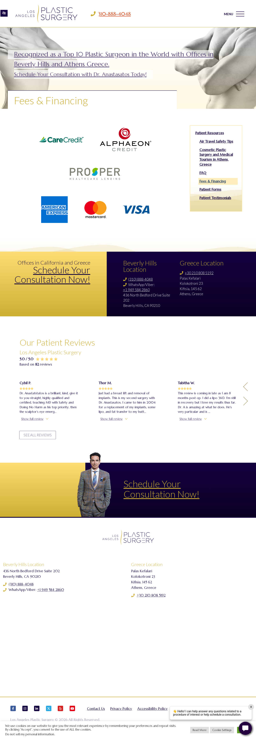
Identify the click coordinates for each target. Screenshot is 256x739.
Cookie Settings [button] (222, 730)
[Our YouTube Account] (72, 711)
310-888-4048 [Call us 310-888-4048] (114, 14)
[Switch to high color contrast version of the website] (4, 14)
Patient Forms (210, 189)
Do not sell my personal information (29, 734)
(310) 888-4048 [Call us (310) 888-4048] (140, 279)
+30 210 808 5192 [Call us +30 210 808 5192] (199, 273)
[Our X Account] (49, 711)
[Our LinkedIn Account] (37, 711)
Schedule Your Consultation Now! (52, 274)
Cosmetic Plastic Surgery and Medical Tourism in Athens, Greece (216, 157)
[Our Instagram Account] (25, 711)
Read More (199, 730)
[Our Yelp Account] (60, 711)
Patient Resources (209, 133)
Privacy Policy (121, 709)
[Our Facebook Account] (13, 711)
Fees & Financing (212, 181)
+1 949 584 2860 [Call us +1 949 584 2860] (136, 290)
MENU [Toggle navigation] (234, 13)
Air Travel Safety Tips (216, 141)
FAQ (202, 173)
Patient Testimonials (215, 198)
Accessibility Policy (152, 709)
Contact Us (96, 709)
